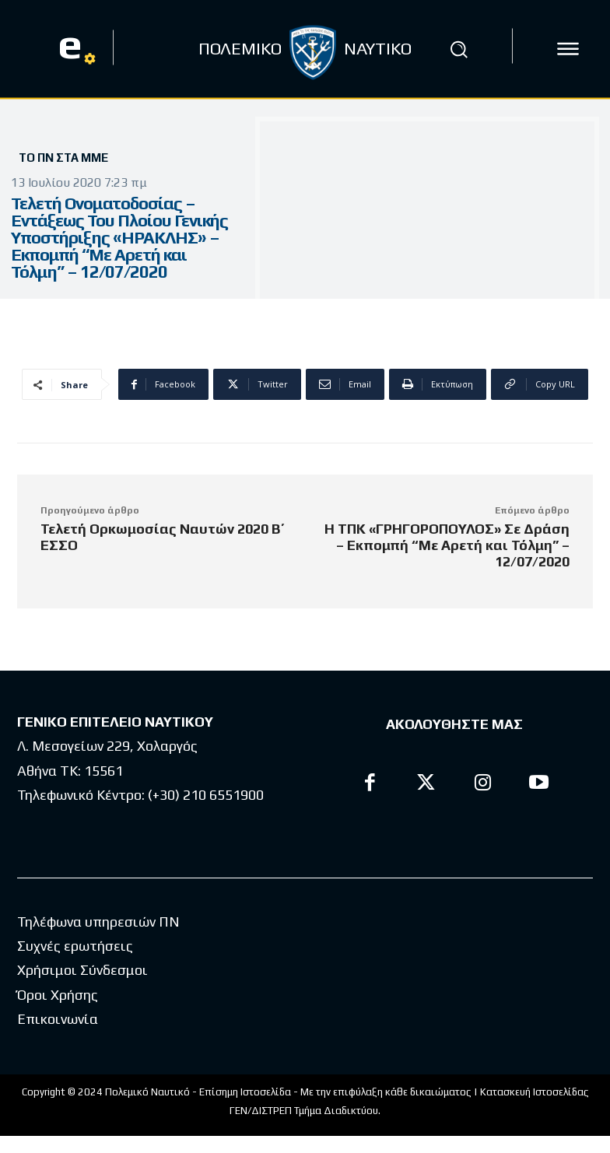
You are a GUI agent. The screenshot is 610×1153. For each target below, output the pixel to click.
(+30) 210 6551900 (206, 795)
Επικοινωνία (57, 1019)
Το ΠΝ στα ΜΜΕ (63, 157)
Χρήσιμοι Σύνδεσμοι (82, 970)
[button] (458, 49)
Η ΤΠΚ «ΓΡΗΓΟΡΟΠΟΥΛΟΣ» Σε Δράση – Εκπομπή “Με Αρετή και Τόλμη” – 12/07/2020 (447, 544)
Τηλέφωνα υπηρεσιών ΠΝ (98, 921)
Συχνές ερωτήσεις (75, 945)
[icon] (568, 49)
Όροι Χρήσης (57, 995)
